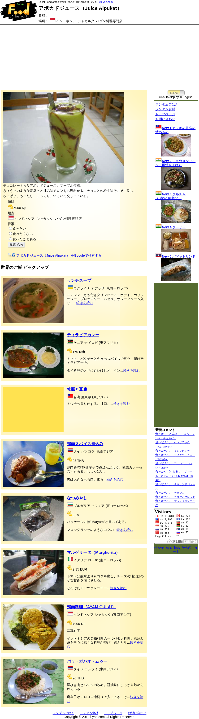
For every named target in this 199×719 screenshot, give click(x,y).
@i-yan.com (106, 1)
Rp (24, 208)
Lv (77, 515)
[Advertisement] (100, 54)
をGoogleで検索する (55, 255)
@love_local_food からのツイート (176, 549)
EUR (83, 569)
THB (80, 461)
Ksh (82, 352)
